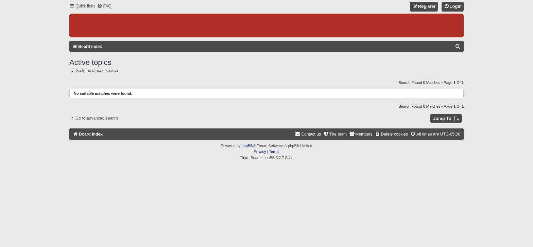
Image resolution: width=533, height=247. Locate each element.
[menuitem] (104, 6)
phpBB (247, 146)
